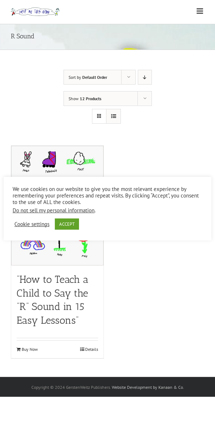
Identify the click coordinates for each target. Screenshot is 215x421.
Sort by (88, 77)
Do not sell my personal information (54, 210)
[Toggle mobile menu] (200, 11)
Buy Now (30, 349)
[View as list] (113, 116)
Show (85, 98)
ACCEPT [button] (67, 224)
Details (91, 349)
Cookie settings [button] (31, 224)
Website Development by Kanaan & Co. (148, 387)
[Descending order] (145, 77)
